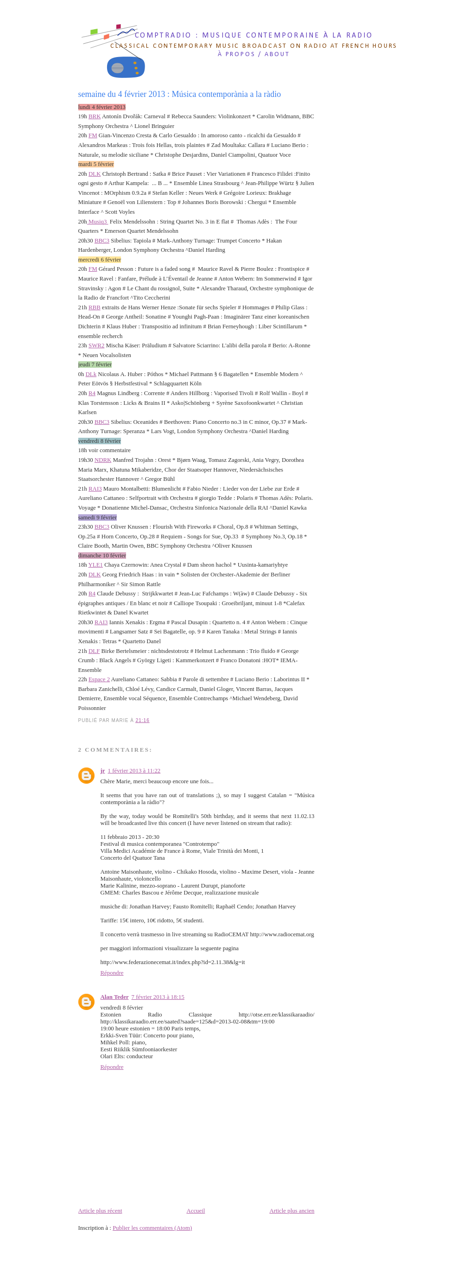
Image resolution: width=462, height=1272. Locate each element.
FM (93, 135)
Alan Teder (115, 997)
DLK (95, 174)
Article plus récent (100, 1211)
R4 (92, 393)
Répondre (112, 973)
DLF (94, 651)
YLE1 (96, 565)
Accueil (195, 1211)
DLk (91, 374)
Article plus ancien (291, 1211)
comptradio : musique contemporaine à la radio (254, 35)
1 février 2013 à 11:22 (134, 770)
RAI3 (95, 489)
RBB (95, 307)
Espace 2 (99, 679)
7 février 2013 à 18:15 (158, 997)
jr (103, 770)
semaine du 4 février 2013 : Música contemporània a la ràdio (179, 94)
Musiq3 (97, 221)
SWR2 (96, 345)
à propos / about (254, 54)
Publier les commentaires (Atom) (152, 1228)
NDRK (103, 460)
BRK (95, 116)
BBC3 (102, 240)
